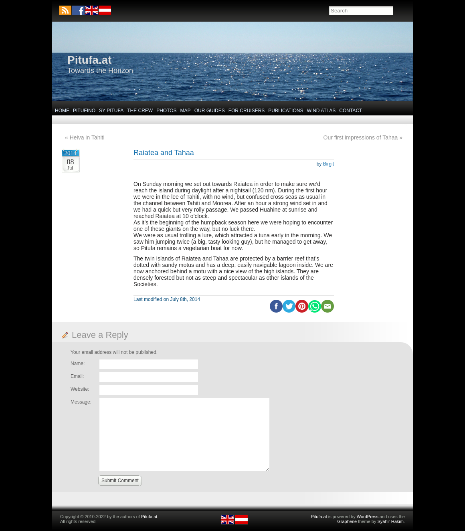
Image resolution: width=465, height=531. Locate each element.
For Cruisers (246, 110)
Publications (285, 110)
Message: (81, 402)
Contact (350, 110)
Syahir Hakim (391, 521)
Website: (80, 389)
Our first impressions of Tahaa (360, 137)
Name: (78, 363)
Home (62, 110)
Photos (166, 110)
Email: (77, 376)
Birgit (328, 164)
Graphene (347, 521)
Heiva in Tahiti (87, 137)
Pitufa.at (89, 60)
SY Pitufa (111, 110)
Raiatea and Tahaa (163, 153)
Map (185, 110)
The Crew (140, 110)
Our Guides (209, 110)
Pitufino (84, 110)
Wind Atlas (321, 110)
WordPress (367, 516)
